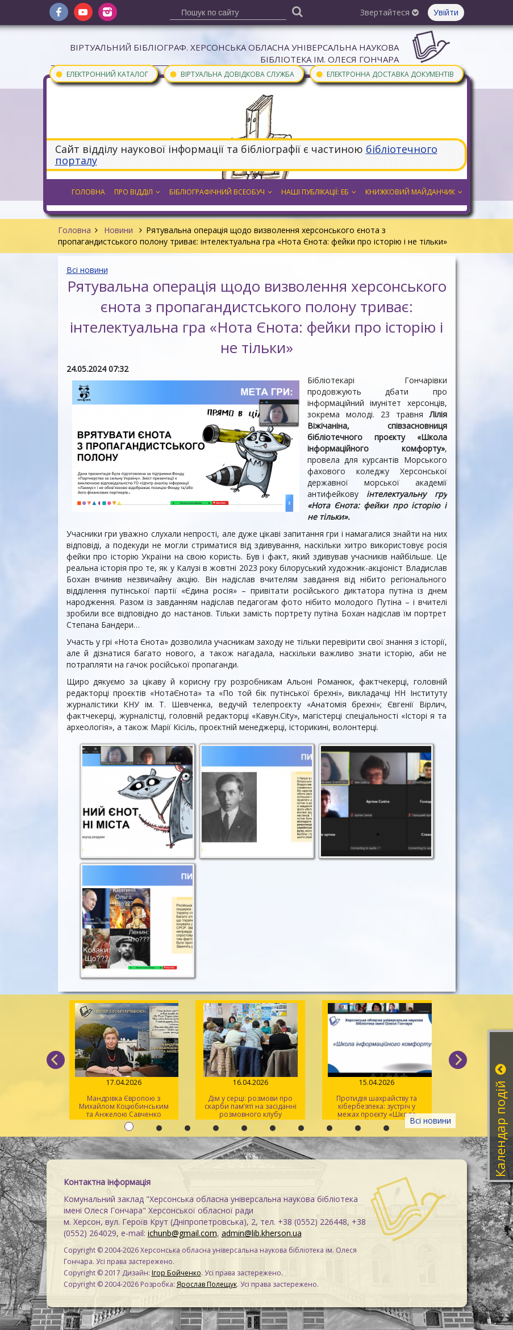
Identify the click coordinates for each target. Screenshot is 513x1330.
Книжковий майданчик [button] (413, 192)
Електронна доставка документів (384, 74)
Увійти (445, 12)
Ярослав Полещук (207, 1284)
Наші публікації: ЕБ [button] (318, 192)
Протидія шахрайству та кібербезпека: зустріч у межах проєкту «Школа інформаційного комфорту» (377, 1061)
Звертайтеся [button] (389, 12)
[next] (458, 1060)
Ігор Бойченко (176, 1273)
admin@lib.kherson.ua (262, 1233)
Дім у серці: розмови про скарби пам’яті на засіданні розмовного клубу (250, 1061)
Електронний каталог (101, 74)
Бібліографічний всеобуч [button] (220, 192)
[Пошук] (297, 11)
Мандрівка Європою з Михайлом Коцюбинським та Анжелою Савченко (124, 1061)
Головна (74, 230)
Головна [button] (88, 192)
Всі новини (87, 269)
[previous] (56, 1060)
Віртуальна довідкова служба (231, 74)
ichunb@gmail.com (182, 1233)
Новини (118, 230)
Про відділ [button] (137, 192)
